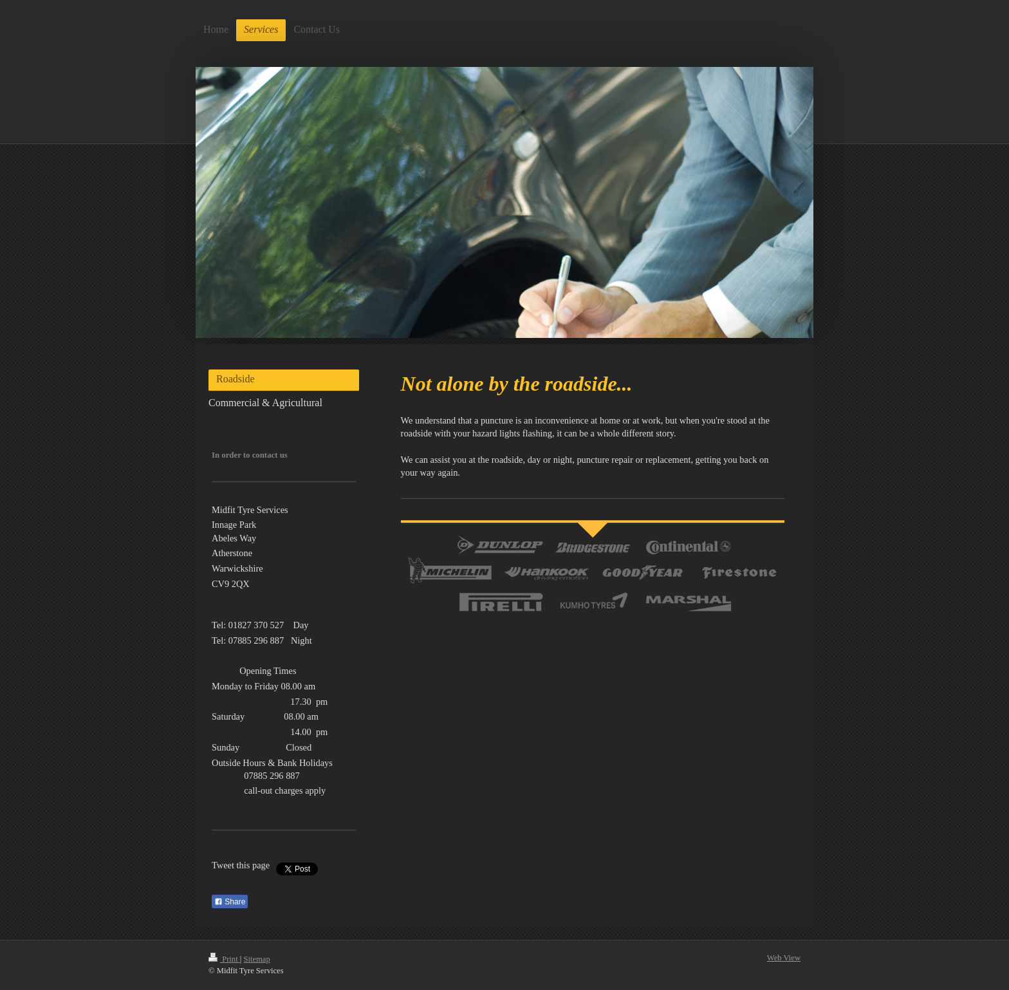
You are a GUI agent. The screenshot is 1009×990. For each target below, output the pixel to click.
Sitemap (256, 959)
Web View (784, 957)
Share (229, 901)
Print (224, 959)
